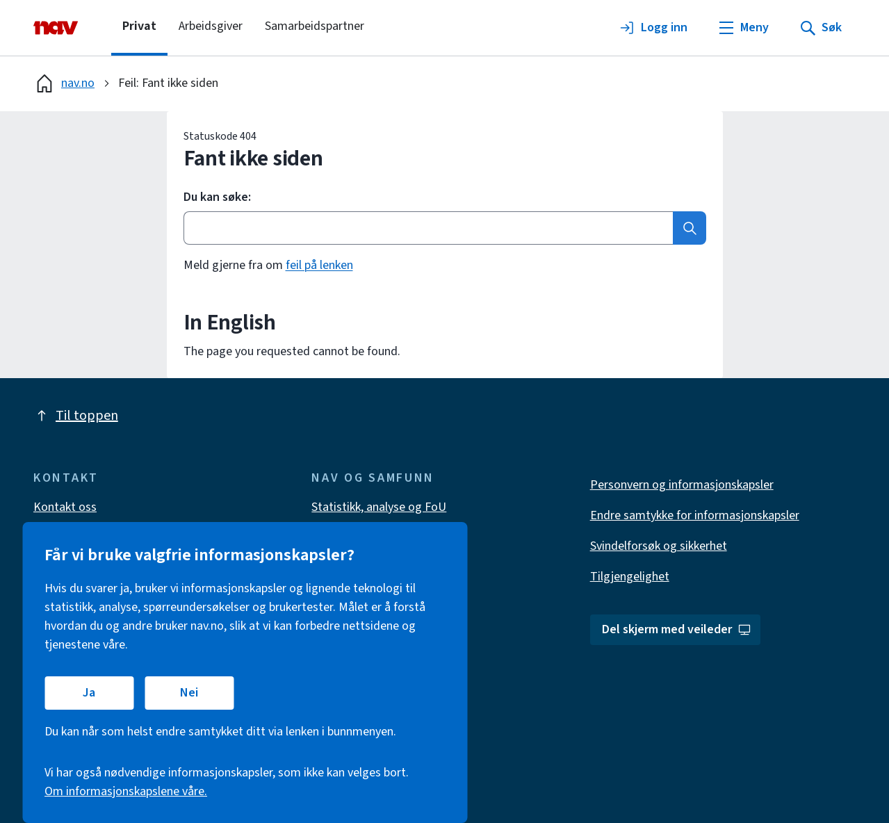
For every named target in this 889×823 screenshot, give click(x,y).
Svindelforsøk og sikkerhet (658, 546)
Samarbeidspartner (314, 26)
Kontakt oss (65, 507)
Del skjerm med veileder (676, 629)
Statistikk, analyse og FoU (378, 507)
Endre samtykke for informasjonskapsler (694, 515)
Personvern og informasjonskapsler (682, 485)
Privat (139, 26)
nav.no (64, 83)
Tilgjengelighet (629, 576)
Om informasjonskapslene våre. (125, 791)
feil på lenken (319, 265)
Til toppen (75, 415)
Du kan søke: (217, 197)
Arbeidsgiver (211, 26)
